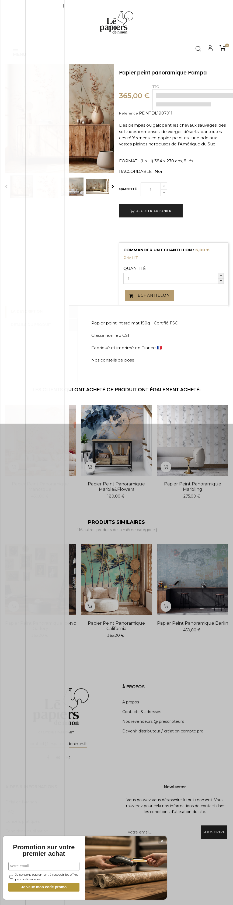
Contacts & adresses (141, 711)
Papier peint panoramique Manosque (40, 486)
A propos (130, 702)
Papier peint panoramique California (116, 626)
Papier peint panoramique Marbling (192, 486)
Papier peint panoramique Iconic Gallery (40, 626)
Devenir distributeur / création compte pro (163, 731)
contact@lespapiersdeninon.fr (58, 743)
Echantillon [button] (149, 295)
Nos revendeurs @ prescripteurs (153, 721)
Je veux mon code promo (40, 887)
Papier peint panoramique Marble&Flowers (116, 486)
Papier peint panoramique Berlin (192, 623)
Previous (6, 186)
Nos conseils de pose (112, 360)
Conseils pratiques (22, 821)
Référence (128, 113)
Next (113, 186)
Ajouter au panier (151, 211)
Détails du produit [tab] (33, 325)
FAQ (9, 811)
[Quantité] (151, 189)
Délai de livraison (21, 802)
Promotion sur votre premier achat (40, 847)
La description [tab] (29, 312)
